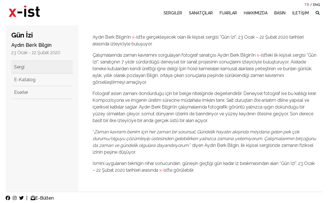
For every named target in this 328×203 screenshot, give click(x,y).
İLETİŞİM (300, 13)
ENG (316, 5)
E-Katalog (24, 79)
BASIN (279, 13)
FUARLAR (228, 13)
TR (306, 5)
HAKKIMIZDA (255, 13)
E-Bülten (42, 198)
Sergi (19, 67)
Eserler (21, 92)
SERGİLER (173, 13)
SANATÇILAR (201, 13)
